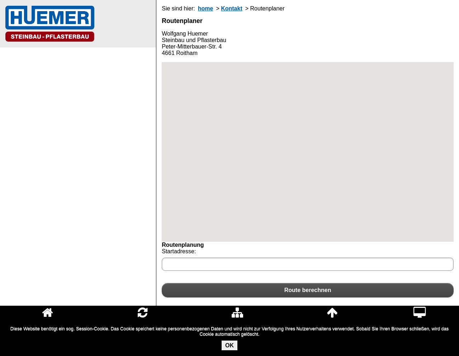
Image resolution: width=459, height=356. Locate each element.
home (205, 8)
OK (229, 345)
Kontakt (231, 8)
